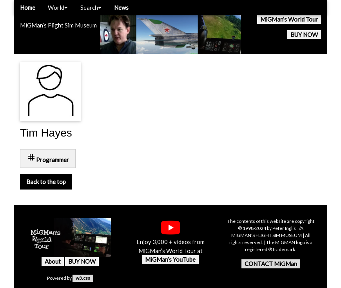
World (58, 7)
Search (91, 7)
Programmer (48, 158)
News (121, 7)
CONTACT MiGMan (271, 263)
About (53, 261)
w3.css (83, 278)
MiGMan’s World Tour (289, 19)
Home (27, 7)
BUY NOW (304, 34)
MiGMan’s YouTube (170, 259)
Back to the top (46, 181)
